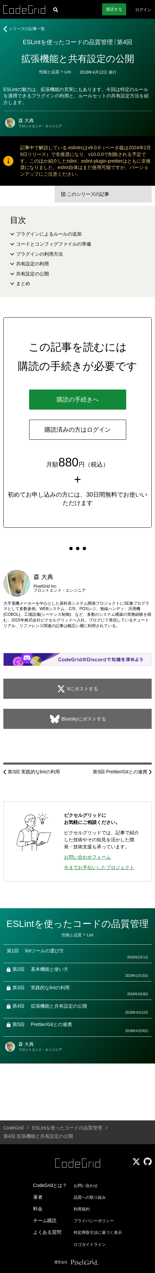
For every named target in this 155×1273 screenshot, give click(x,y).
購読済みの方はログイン (78, 429)
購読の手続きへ (78, 399)
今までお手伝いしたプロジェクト (99, 867)
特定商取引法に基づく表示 (98, 1232)
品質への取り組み (90, 1197)
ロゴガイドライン (90, 1244)
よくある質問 (47, 1232)
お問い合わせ (86, 1185)
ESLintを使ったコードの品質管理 (68, 42)
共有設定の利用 (32, 263)
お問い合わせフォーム (87, 857)
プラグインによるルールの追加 (49, 234)
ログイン (143, 9)
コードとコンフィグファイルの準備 (53, 244)
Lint (67, 72)
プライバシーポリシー (94, 1220)
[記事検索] (55, 9)
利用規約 (82, 1209)
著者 (38, 1197)
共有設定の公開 (32, 273)
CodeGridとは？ (50, 1185)
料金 (38, 1208)
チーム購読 (45, 1220)
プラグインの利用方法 (39, 254)
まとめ (23, 283)
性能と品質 (49, 72)
